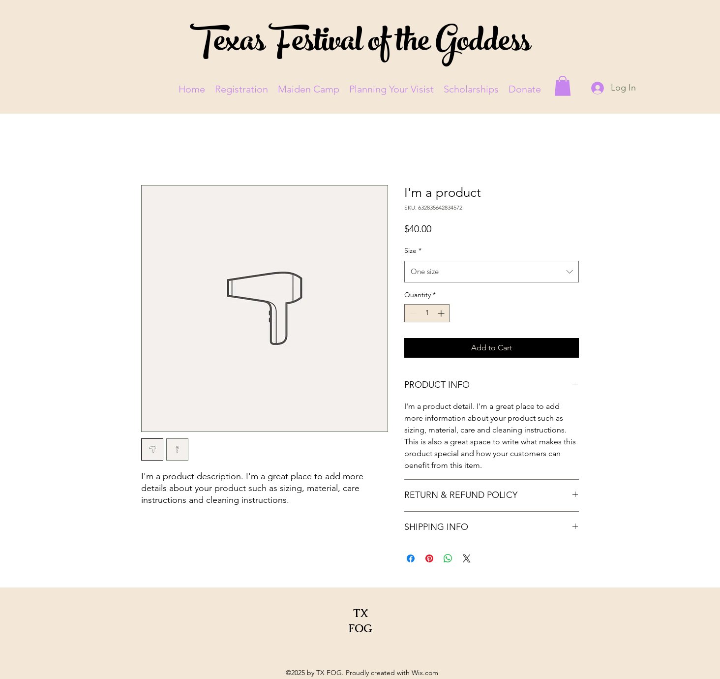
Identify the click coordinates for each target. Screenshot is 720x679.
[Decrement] (412, 313)
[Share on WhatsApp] (448, 558)
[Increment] (442, 313)
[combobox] (491, 271)
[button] (562, 86)
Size (412, 250)
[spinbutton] (427, 313)
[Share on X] (467, 558)
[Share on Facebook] (411, 558)
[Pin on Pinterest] (429, 558)
